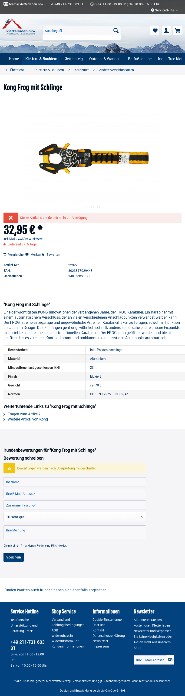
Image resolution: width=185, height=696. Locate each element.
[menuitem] (82, 33)
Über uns (98, 625)
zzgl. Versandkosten (30, 238)
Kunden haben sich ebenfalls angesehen (73, 590)
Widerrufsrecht (62, 636)
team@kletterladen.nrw (26, 4)
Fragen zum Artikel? (21, 414)
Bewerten (50, 254)
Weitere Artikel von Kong (25, 419)
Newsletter (100, 641)
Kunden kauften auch (21, 590)
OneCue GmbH (115, 690)
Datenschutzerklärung (108, 636)
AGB (55, 630)
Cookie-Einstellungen (107, 619)
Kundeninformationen (68, 646)
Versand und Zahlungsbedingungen (68, 622)
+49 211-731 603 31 (68, 4)
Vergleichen (14, 254)
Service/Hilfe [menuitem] (163, 10)
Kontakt (98, 630)
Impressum (100, 646)
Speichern (13, 557)
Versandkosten (82, 681)
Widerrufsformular (65, 641)
